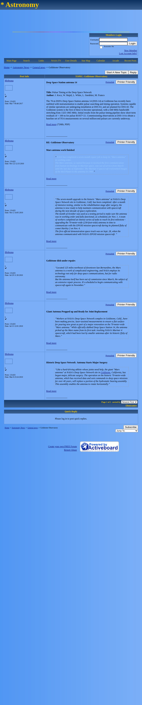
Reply (133, 72)
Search (26, 60)
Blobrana (9, 80)
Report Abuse (70, 450)
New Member (130, 50)
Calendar (101, 60)
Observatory (131, 405)
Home (7, 67)
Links (41, 60)
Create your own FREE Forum (62, 446)
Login (132, 43)
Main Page (11, 60)
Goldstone (105, 372)
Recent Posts (130, 60)
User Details (71, 60)
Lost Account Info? (128, 53)
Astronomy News (21, 67)
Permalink (110, 82)
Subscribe (131, 427)
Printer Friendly (126, 81)
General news (39, 67)
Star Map (86, 60)
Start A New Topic (116, 72)
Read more (51, 124)
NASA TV (56, 60)
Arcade (115, 60)
